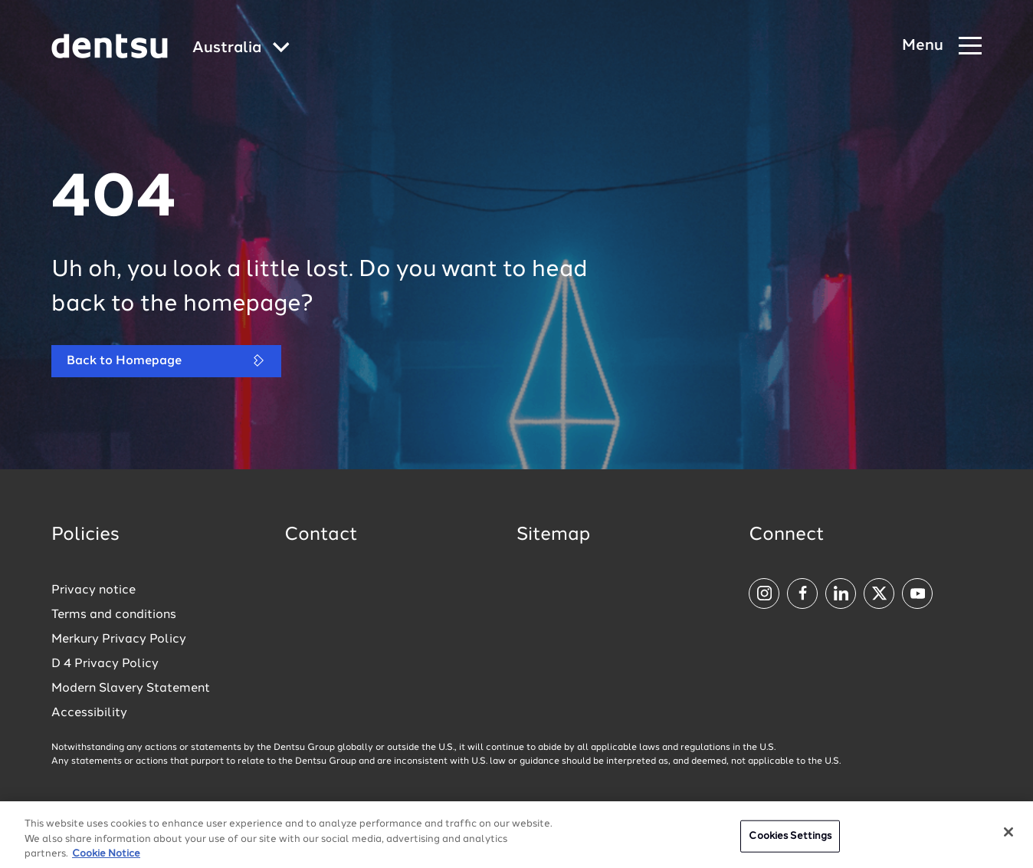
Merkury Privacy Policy (118, 639)
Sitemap (553, 535)
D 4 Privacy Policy (105, 664)
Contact (321, 535)
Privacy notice (93, 590)
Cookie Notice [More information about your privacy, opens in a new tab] (106, 858)
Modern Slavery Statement (130, 688)
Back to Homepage (166, 360)
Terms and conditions (113, 615)
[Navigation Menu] (942, 46)
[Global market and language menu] (241, 49)
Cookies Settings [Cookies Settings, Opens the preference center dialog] (790, 841)
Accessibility (89, 713)
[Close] (1008, 836)
